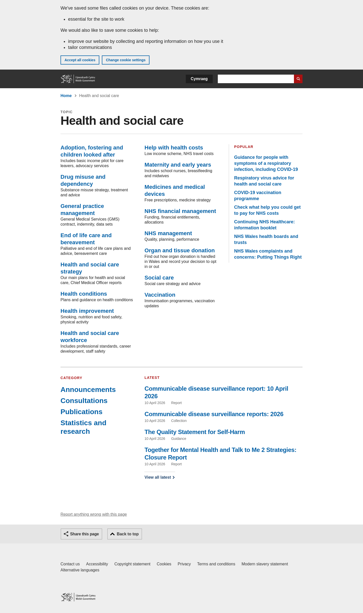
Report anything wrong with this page (93, 514)
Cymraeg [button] (199, 79)
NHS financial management (180, 211)
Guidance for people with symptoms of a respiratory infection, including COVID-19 (266, 163)
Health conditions (83, 294)
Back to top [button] (128, 534)
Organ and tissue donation (179, 250)
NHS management (168, 233)
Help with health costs (173, 147)
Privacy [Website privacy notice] (184, 564)
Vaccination (159, 295)
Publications (81, 412)
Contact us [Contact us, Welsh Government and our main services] (70, 564)
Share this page (84, 534)
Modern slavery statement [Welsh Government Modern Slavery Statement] (264, 564)
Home (66, 96)
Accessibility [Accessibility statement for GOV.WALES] (97, 564)
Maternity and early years (177, 165)
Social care (159, 277)
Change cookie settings (125, 60)
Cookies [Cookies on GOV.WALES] (164, 564)
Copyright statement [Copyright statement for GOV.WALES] (132, 564)
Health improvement (87, 311)
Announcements (88, 389)
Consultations (84, 401)
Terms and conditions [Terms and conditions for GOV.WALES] (216, 564)
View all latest (157, 477)
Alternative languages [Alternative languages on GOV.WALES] (79, 570)
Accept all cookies (80, 60)
